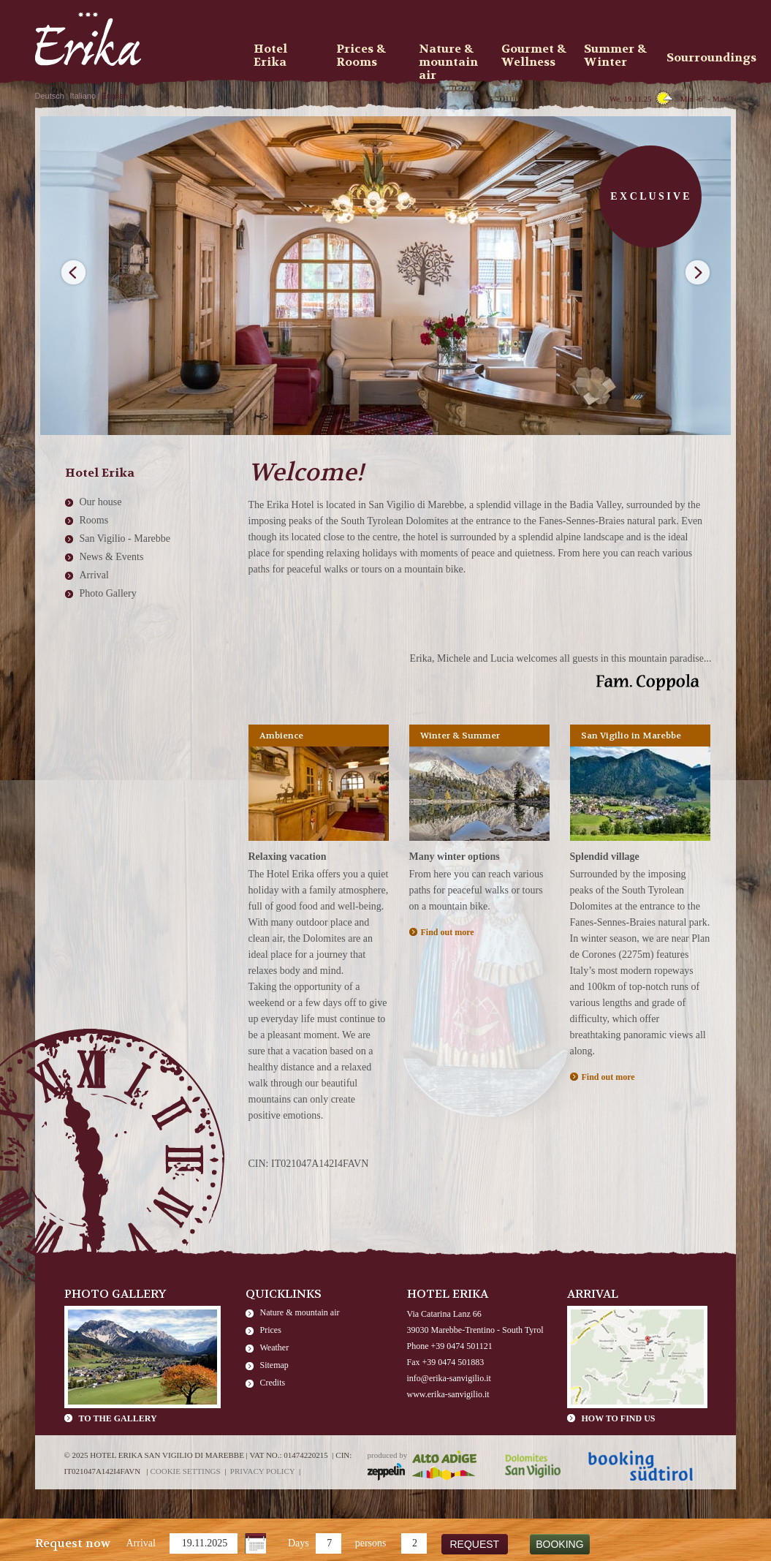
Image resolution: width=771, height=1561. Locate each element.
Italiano (83, 95)
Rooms (94, 520)
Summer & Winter (615, 55)
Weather (274, 1347)
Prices (270, 1330)
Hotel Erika (270, 55)
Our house (101, 501)
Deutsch (49, 95)
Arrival (141, 1543)
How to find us (619, 1418)
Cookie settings (185, 1471)
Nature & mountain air (300, 1312)
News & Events (112, 556)
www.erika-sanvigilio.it (448, 1394)
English (115, 95)
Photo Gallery (108, 593)
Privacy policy (262, 1471)
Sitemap (274, 1365)
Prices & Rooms (361, 55)
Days (298, 1543)
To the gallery (118, 1418)
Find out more (447, 932)
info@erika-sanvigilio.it (449, 1378)
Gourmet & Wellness (533, 55)
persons (371, 1543)
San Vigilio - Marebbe (125, 538)
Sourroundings (703, 57)
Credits (273, 1382)
